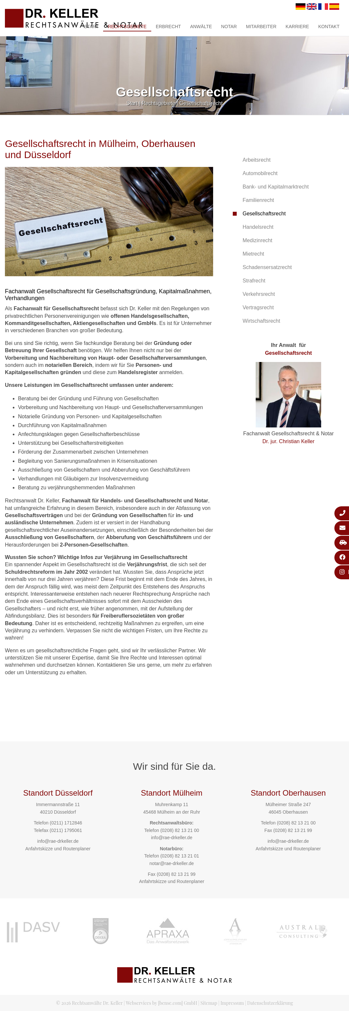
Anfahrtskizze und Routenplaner (57, 848)
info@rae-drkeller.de (58, 841)
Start (91, 26)
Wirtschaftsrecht (261, 321)
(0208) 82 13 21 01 (179, 855)
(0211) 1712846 (66, 822)
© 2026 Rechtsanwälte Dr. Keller (89, 1003)
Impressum (232, 1003)
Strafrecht (254, 280)
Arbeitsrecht (256, 160)
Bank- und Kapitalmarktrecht (276, 187)
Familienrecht (258, 200)
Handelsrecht (258, 227)
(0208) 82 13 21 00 (179, 830)
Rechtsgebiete (127, 26)
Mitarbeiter (261, 26)
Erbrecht (168, 26)
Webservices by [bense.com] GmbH (161, 1003)
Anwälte (201, 26)
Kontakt (329, 26)
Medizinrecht (257, 240)
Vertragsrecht (258, 307)
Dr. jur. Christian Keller (288, 441)
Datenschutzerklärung (270, 1003)
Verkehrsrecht (259, 294)
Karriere (297, 26)
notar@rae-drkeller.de (171, 863)
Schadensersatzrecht (267, 267)
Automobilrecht (260, 173)
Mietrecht (253, 254)
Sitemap (208, 1003)
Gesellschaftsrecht (201, 103)
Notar (229, 26)
